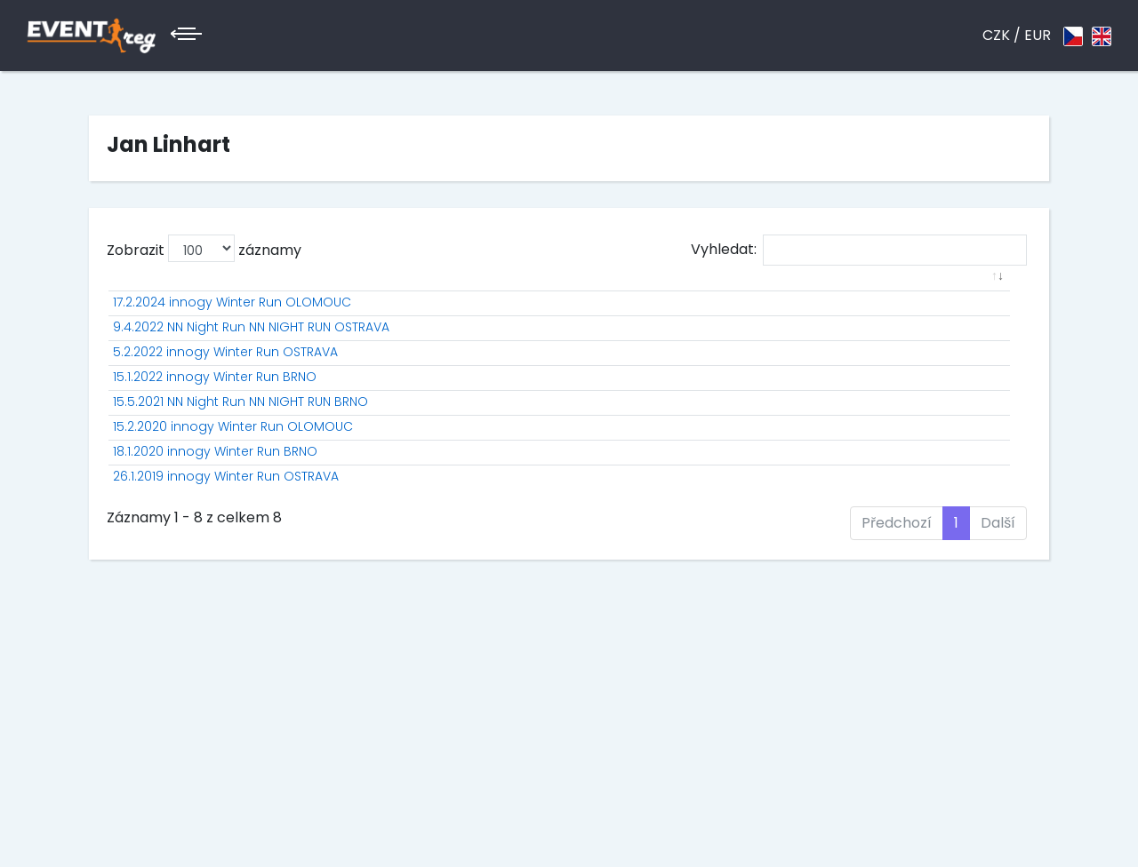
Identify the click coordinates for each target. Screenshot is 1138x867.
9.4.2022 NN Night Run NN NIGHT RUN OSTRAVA (251, 345)
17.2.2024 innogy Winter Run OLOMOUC (232, 321)
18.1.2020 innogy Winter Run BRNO (215, 563)
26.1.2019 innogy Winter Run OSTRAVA (226, 607)
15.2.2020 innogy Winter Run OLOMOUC (233, 520)
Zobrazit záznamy (204, 248)
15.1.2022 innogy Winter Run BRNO (215, 432)
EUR (1037, 35)
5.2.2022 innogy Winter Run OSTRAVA (225, 389)
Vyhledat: (859, 250)
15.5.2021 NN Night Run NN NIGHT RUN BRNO (240, 476)
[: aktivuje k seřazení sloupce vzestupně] (288, 296)
